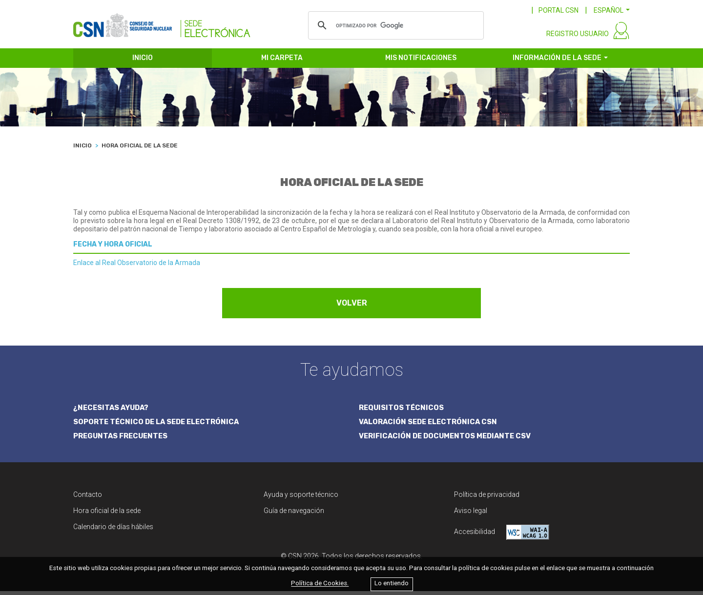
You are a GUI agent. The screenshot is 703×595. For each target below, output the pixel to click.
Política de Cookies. (320, 583)
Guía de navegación (294, 514)
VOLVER (351, 307)
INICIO (142, 62)
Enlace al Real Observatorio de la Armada (136, 267)
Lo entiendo (391, 583)
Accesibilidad (501, 536)
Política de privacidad (486, 498)
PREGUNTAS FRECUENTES (122, 440)
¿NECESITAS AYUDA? (112, 411)
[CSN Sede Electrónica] (161, 23)
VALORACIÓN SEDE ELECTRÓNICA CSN (430, 425)
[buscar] (394, 25)
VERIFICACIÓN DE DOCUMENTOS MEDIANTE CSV (448, 440)
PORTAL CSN (558, 10)
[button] (612, 10)
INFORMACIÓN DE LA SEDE (557, 62)
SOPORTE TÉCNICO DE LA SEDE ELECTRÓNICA (158, 425)
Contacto (87, 498)
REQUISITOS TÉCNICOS (402, 411)
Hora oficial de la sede (107, 514)
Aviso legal (470, 514)
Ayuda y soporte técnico (301, 498)
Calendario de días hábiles (113, 530)
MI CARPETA (282, 62)
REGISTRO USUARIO (577, 38)
